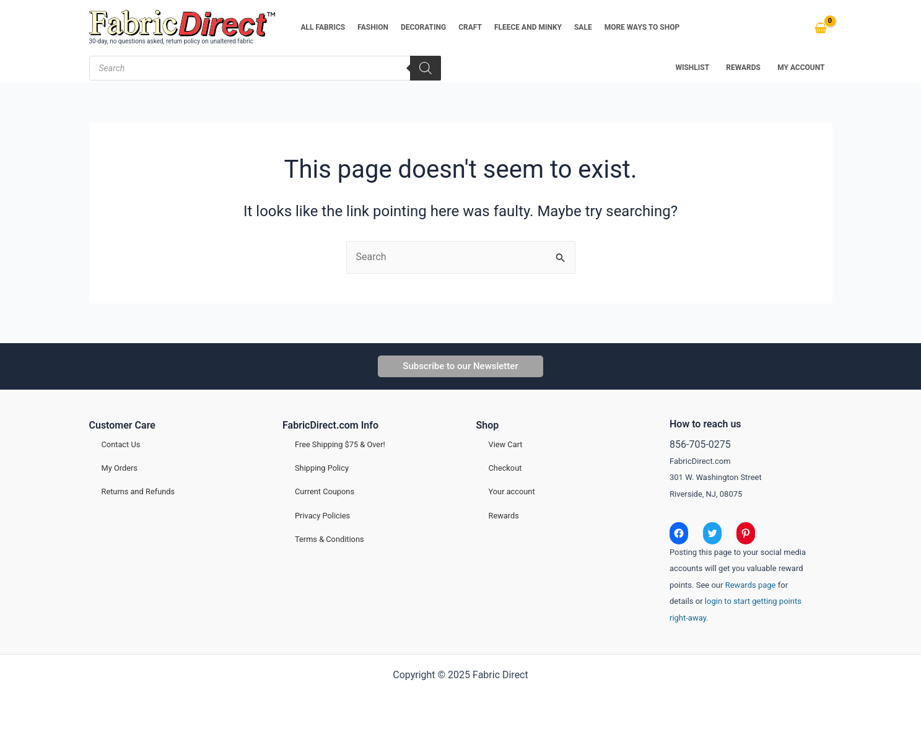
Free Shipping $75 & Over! (340, 444)
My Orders (119, 468)
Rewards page (750, 585)
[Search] (425, 68)
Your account (512, 491)
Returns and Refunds (138, 491)
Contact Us (121, 444)
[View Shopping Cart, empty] (821, 28)
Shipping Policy (322, 468)
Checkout (505, 468)
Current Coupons (324, 491)
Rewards (504, 515)
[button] (460, 366)
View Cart (506, 444)
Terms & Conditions (329, 539)
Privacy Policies (322, 515)
